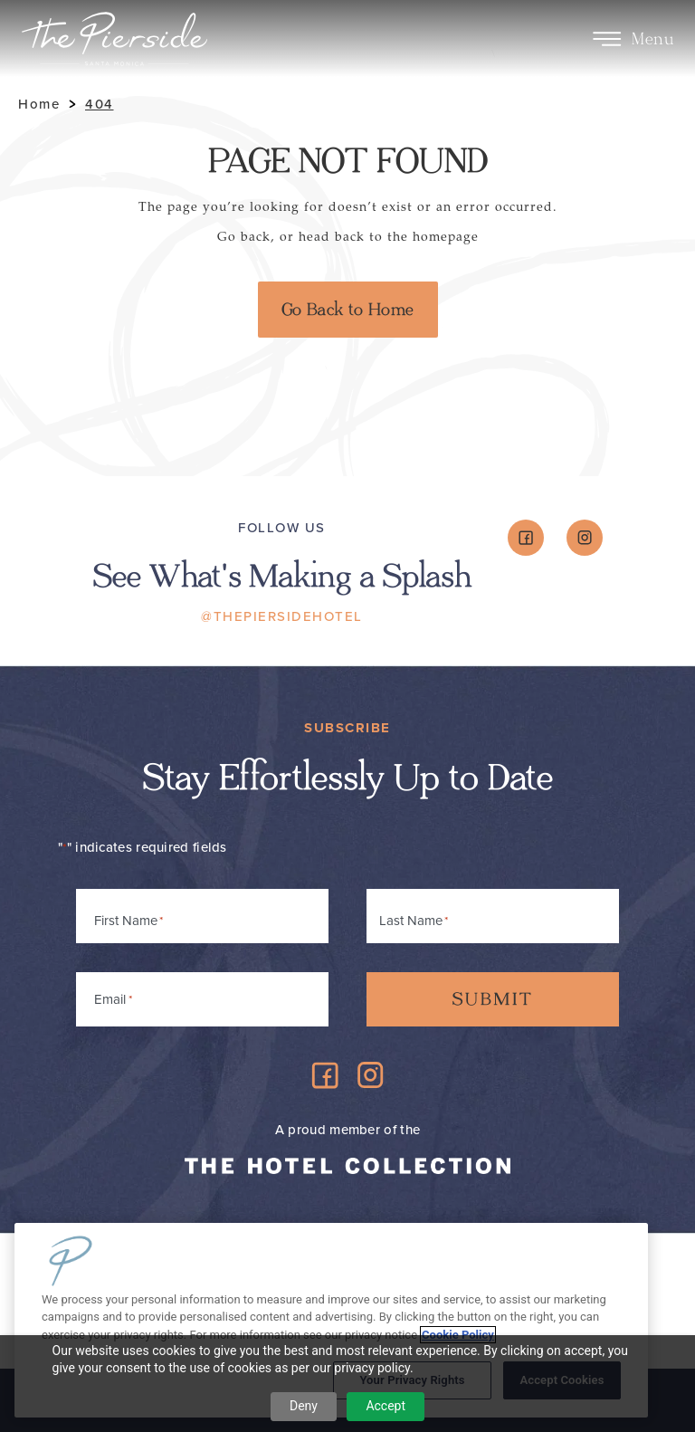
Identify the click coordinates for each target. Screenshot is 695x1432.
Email (113, 996)
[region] (331, 1320)
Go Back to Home (347, 310)
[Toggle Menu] (607, 39)
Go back (244, 236)
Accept (385, 1406)
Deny (304, 1406)
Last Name (411, 921)
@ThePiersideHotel (282, 616)
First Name (125, 921)
